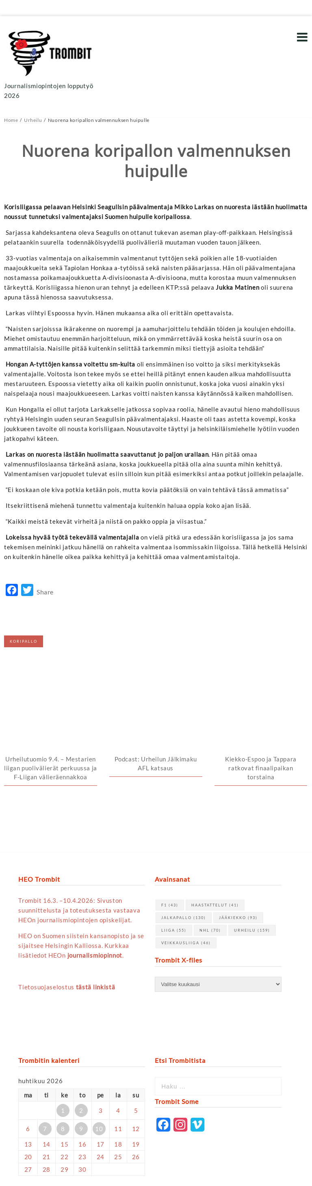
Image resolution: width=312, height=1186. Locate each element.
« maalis (30, 1101)
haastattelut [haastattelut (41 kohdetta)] (215, 818)
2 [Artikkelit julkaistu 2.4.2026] (81, 1023)
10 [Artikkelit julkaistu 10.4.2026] (99, 1041)
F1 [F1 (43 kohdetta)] (169, 818)
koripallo (23, 641)
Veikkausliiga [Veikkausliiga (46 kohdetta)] (186, 856)
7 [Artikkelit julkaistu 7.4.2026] (45, 1041)
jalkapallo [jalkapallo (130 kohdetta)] (183, 831)
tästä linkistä (95, 900)
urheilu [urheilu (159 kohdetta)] (252, 843)
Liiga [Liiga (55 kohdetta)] (173, 843)
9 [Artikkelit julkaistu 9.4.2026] (81, 1041)
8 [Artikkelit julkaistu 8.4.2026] (63, 1041)
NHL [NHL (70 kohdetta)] (210, 843)
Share (45, 592)
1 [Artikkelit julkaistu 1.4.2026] (63, 1023)
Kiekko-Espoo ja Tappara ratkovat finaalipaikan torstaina (261, 681)
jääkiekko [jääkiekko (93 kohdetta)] (238, 831)
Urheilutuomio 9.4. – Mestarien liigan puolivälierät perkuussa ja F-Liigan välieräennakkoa (50, 681)
